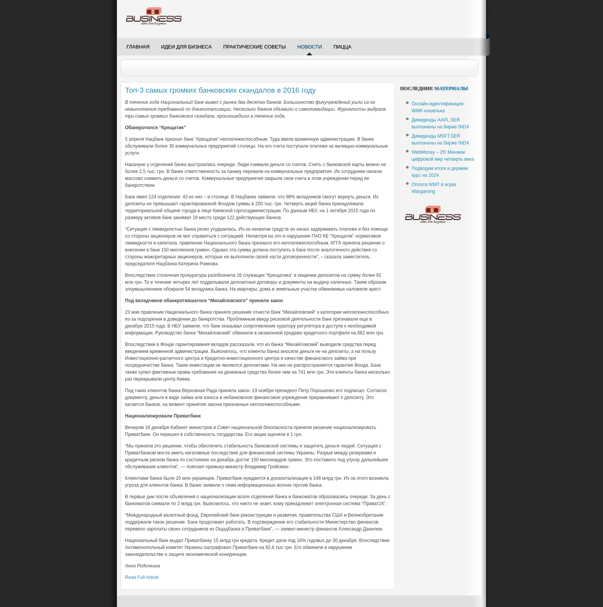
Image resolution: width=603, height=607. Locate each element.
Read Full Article (141, 577)
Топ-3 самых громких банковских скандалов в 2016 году (220, 90)
